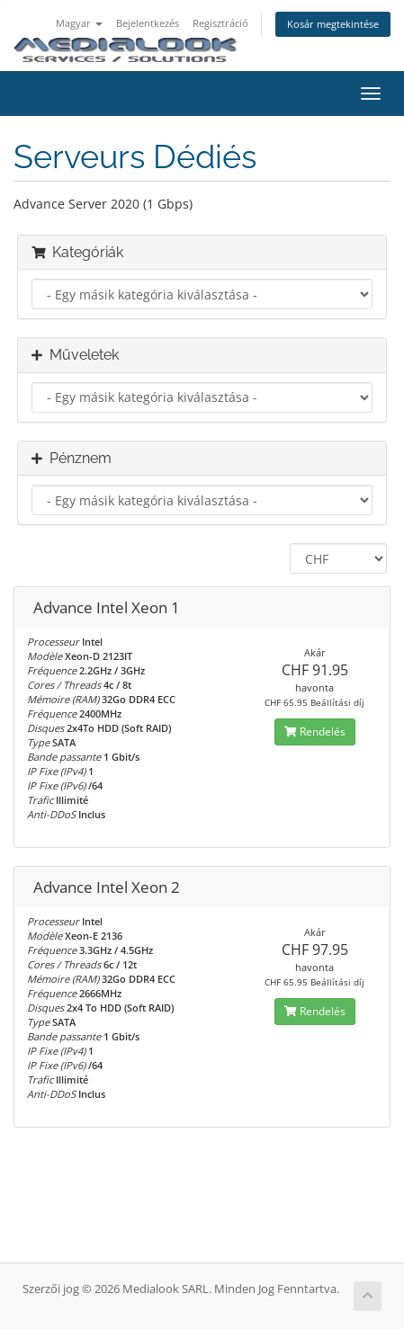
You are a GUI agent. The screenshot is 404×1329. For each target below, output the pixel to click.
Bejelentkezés (147, 23)
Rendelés (315, 731)
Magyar (79, 23)
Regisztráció (220, 23)
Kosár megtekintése (333, 24)
